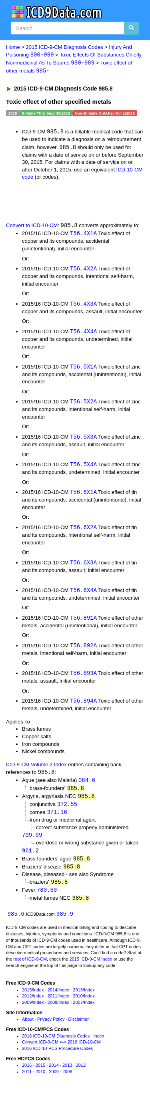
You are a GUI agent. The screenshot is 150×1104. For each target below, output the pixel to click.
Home (13, 47)
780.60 (47, 897)
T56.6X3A (83, 566)
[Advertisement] (64, 202)
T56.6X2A (83, 530)
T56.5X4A (83, 467)
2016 (27, 1073)
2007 (77, 1010)
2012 (27, 1004)
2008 (52, 1010)
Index (38, 997)
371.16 (57, 818)
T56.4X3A (83, 305)
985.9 (64, 922)
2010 (77, 1004)
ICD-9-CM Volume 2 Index (36, 769)
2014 (52, 997)
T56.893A (83, 677)
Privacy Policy (50, 1027)
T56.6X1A (83, 495)
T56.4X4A (83, 333)
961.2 (30, 857)
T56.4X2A (83, 270)
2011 (52, 1004)
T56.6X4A (83, 594)
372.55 (67, 810)
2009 (27, 1010)
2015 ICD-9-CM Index (90, 967)
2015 (27, 997)
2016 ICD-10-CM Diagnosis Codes (56, 1044)
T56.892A (83, 650)
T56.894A (83, 705)
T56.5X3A (83, 439)
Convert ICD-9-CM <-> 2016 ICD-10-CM (61, 1050)
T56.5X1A (83, 369)
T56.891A (83, 622)
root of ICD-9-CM (30, 967)
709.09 (32, 841)
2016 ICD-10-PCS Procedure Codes (57, 1056)
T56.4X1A (83, 235)
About (28, 1027)
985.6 (16, 922)
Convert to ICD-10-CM (32, 227)
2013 (77, 997)
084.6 (86, 785)
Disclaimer (78, 1027)
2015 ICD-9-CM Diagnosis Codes (64, 47)
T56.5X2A (83, 404)
